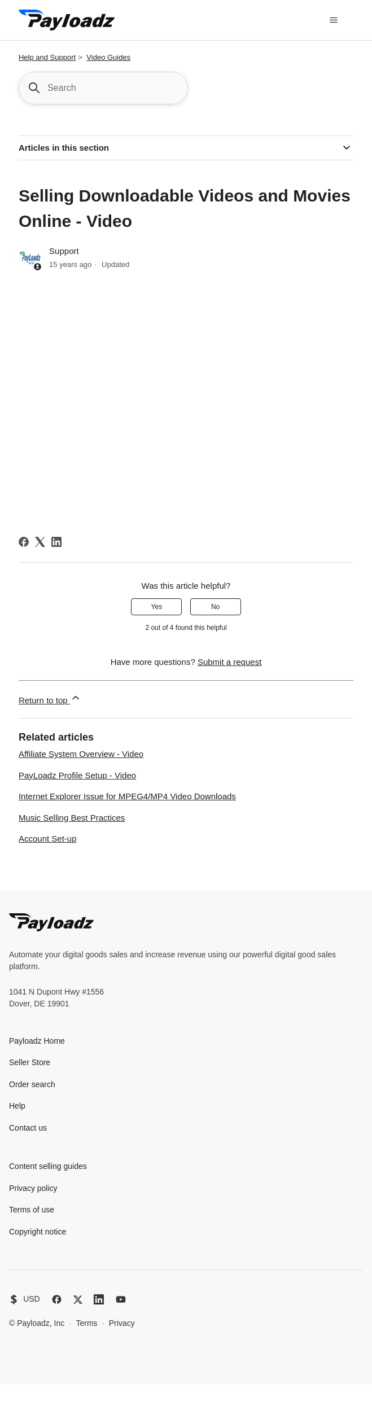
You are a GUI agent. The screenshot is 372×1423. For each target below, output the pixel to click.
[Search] (103, 88)
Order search (32, 1084)
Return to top (50, 698)
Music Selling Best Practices (72, 817)
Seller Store (29, 1062)
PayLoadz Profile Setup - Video (77, 775)
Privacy (122, 1323)
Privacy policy (33, 1188)
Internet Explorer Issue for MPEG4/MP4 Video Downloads (127, 796)
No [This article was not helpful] (215, 607)
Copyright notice (37, 1231)
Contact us (28, 1127)
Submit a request (229, 662)
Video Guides (108, 57)
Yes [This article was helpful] (157, 607)
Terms (86, 1323)
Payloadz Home (37, 1040)
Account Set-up (48, 838)
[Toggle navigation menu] (333, 20)
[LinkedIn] (56, 542)
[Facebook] (24, 542)
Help (17, 1105)
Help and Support (47, 57)
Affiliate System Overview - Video (81, 754)
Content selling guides (48, 1166)
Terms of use (31, 1209)
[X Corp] (40, 542)
